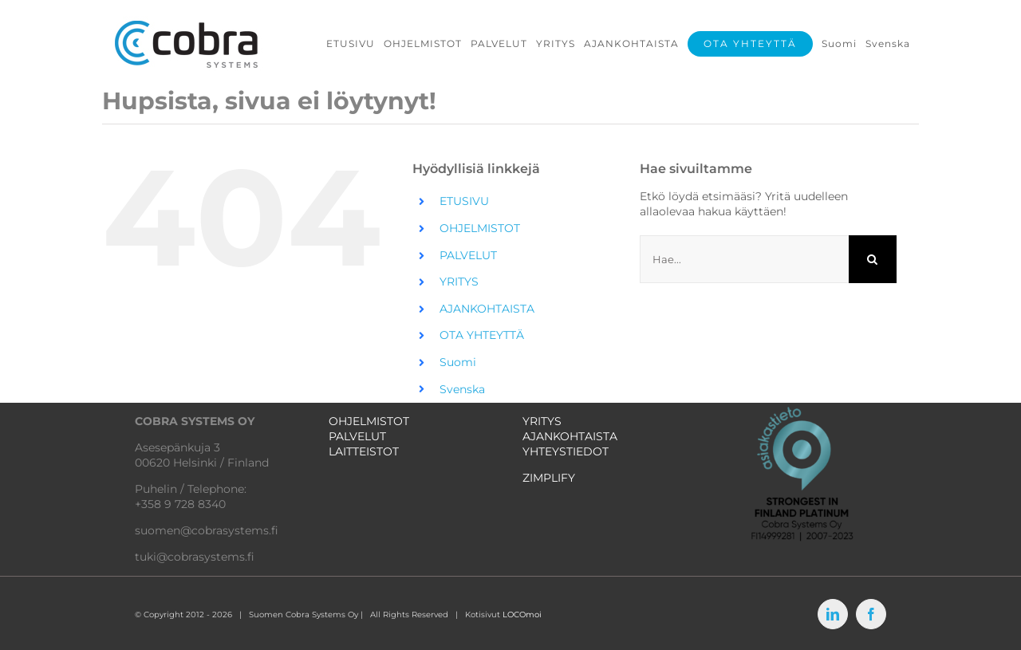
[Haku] (873, 259)
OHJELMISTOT (480, 228)
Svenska (462, 389)
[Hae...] (744, 259)
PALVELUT (468, 255)
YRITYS (459, 281)
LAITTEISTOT (364, 451)
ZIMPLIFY (548, 478)
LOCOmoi (522, 614)
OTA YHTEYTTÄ (482, 335)
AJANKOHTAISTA (487, 308)
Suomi (458, 362)
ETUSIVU (464, 201)
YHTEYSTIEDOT (565, 451)
